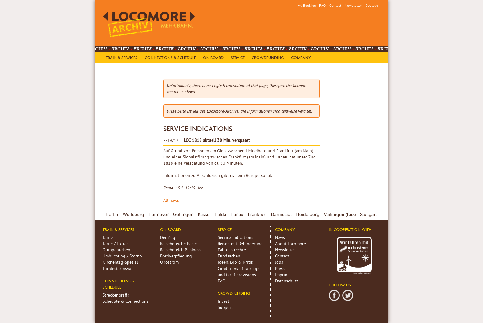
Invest (223, 301)
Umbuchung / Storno (122, 256)
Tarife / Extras (115, 243)
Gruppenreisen (116, 250)
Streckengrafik (116, 295)
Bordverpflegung (176, 256)
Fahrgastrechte (232, 250)
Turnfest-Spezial (117, 268)
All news (171, 200)
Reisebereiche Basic (178, 243)
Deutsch (371, 5)
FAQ (322, 5)
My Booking (307, 5)
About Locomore (290, 243)
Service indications (235, 237)
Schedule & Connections (125, 301)
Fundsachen (229, 256)
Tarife (108, 237)
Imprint (282, 274)
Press (280, 268)
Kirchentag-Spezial (120, 262)
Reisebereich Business (180, 250)
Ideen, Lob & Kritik (235, 262)
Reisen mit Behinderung (240, 243)
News (280, 237)
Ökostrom (169, 262)
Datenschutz (286, 281)
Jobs (279, 262)
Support (225, 307)
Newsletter (353, 5)
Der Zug (167, 237)
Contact (335, 5)
